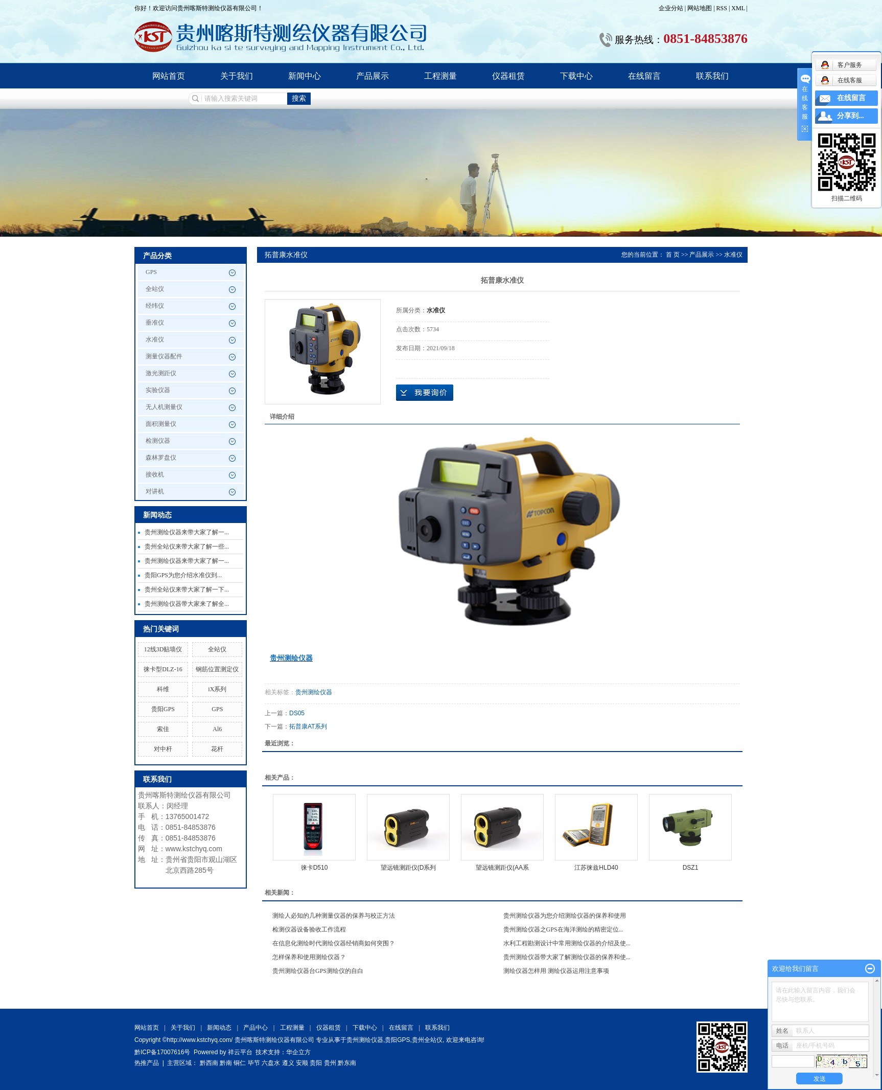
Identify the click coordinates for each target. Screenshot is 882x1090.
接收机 (155, 474)
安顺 (302, 1062)
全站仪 (155, 288)
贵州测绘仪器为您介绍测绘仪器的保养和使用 (564, 915)
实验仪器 (158, 390)
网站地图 (700, 8)
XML (738, 8)
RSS (721, 8)
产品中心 (255, 1027)
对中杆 (163, 749)
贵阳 (316, 1062)
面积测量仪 (161, 423)
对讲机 (155, 491)
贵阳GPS (163, 709)
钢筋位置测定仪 (217, 669)
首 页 (673, 254)
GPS (151, 272)
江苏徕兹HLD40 (596, 867)
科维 (163, 689)
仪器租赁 (508, 76)
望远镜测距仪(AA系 (502, 867)
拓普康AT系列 (308, 726)
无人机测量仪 (164, 407)
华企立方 (298, 1052)
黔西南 (209, 1062)
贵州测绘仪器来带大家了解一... (187, 532)
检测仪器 (158, 440)
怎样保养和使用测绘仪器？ (309, 957)
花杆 (217, 749)
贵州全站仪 (427, 1039)
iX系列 (217, 689)
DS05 (297, 713)
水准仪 (155, 339)
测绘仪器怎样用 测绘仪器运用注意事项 (556, 970)
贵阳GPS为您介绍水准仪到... (183, 575)
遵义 (288, 1062)
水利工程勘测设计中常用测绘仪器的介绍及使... (567, 943)
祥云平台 (240, 1052)
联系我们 (712, 76)
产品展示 (372, 76)
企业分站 (671, 8)
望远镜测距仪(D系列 (408, 867)
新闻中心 (304, 76)
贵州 (330, 1062)
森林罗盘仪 (161, 457)
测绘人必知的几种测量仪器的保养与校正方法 (333, 915)
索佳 (163, 729)
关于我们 (236, 76)
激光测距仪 (161, 373)
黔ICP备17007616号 (162, 1052)
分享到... (850, 116)
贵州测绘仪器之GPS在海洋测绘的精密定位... (563, 929)
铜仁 (240, 1062)
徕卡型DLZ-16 (163, 669)
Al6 (217, 729)
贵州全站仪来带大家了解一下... (187, 589)
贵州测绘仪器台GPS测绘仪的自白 (317, 970)
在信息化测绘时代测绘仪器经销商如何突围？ (333, 943)
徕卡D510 (314, 867)
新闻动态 (219, 1027)
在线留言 (644, 76)
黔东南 (347, 1062)
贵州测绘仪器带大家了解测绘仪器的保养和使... (567, 957)
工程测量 (440, 76)
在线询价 (424, 392)
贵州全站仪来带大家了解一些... (187, 546)
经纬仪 (155, 305)
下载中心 (576, 76)
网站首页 (168, 76)
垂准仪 (155, 322)
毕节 (254, 1062)
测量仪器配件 (164, 356)
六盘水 (271, 1062)
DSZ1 (691, 867)
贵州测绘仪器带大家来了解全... (187, 603)
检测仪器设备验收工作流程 (309, 929)
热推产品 (146, 1062)
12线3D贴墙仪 (163, 649)
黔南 (226, 1062)
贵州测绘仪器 (313, 692)
